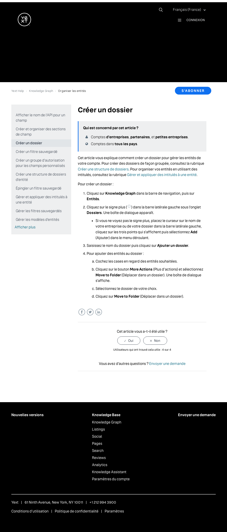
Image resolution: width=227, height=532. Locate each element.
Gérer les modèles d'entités (37, 219)
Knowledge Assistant (109, 472)
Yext (14, 502)
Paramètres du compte (111, 479)
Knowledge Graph (41, 91)
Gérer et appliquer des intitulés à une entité (41, 200)
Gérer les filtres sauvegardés (39, 211)
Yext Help (17, 91)
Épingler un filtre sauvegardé (38, 188)
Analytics (99, 465)
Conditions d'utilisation (30, 511)
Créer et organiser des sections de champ (41, 132)
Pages (97, 443)
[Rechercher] (162, 9)
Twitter (90, 312)
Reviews (99, 457)
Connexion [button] (195, 20)
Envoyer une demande (167, 363)
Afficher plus (25, 227)
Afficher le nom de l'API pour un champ (40, 118)
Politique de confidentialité (76, 511)
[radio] (128, 340)
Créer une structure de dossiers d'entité (41, 177)
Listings (98, 429)
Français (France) (187, 9)
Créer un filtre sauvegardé (36, 151)
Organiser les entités (72, 91)
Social (97, 436)
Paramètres (114, 511)
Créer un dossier (29, 143)
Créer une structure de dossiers (103, 169)
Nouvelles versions (27, 415)
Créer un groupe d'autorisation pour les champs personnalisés (40, 163)
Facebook (82, 312)
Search (98, 450)
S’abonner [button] (193, 91)
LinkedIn (98, 312)
